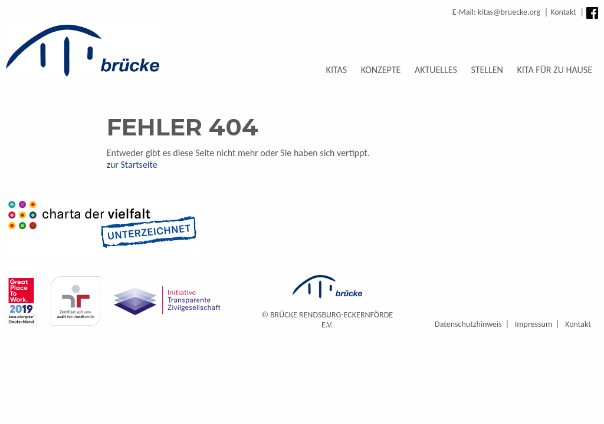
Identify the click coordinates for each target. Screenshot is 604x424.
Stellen (487, 69)
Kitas (336, 69)
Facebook (592, 13)
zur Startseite (132, 164)
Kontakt (563, 12)
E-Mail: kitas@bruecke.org (496, 12)
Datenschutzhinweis (468, 324)
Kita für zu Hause (554, 69)
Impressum (533, 324)
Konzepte (381, 69)
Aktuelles (436, 69)
